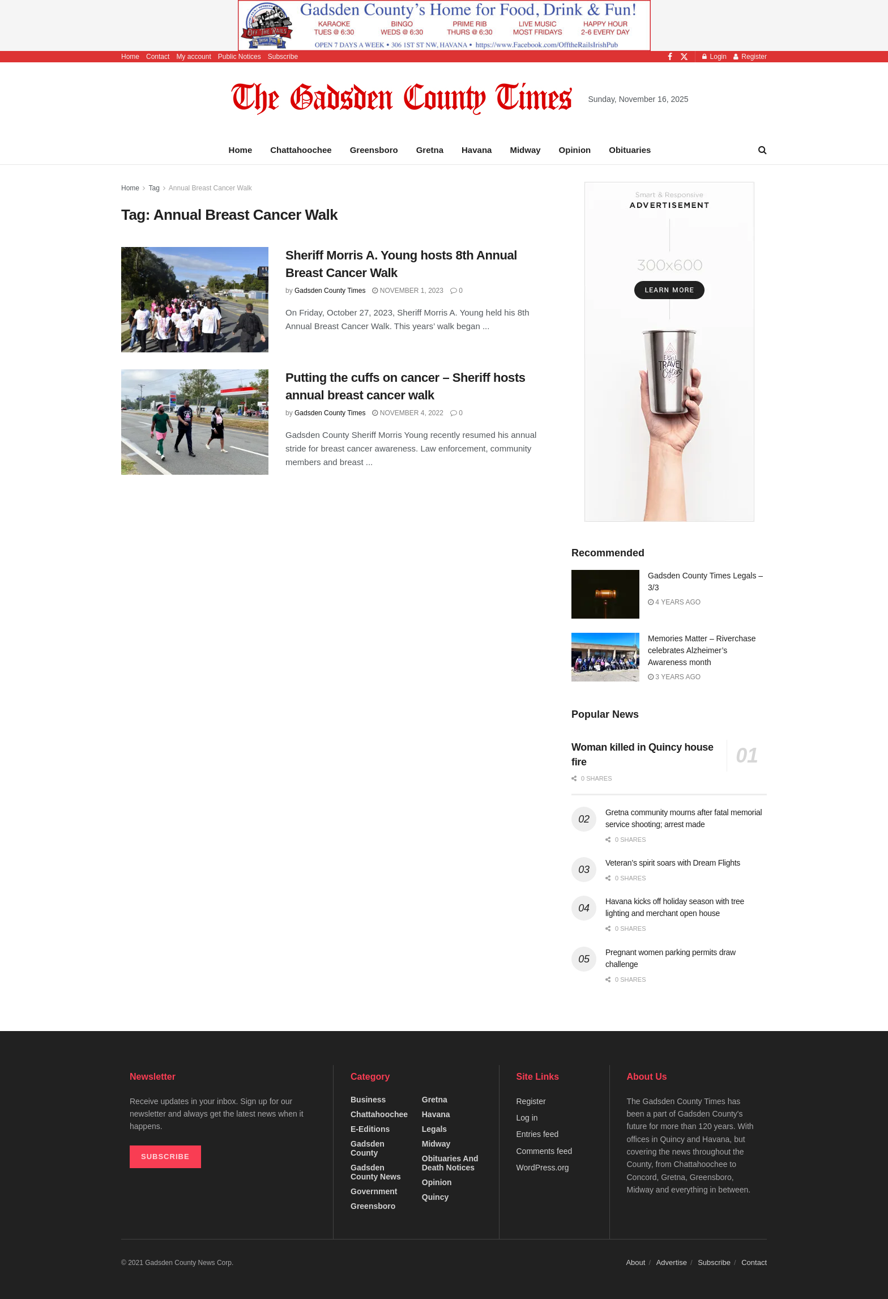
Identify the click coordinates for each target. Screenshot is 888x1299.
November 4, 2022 (407, 413)
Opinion (575, 150)
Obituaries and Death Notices (450, 1163)
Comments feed (544, 1151)
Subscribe (283, 57)
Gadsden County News (376, 1172)
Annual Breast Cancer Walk (210, 188)
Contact (157, 57)
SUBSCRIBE (165, 1156)
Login (714, 57)
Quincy (435, 1197)
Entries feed (537, 1134)
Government (374, 1191)
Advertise (671, 1262)
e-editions (370, 1129)
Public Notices (239, 57)
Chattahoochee (300, 150)
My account (193, 57)
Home (130, 57)
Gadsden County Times (329, 291)
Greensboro (374, 150)
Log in (527, 1117)
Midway (525, 150)
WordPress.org (542, 1167)
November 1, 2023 (407, 291)
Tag (153, 188)
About (635, 1262)
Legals (434, 1129)
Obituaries (630, 150)
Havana (477, 150)
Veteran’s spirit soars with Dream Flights (672, 862)
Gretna (429, 150)
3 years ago (674, 677)
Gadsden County (368, 1148)
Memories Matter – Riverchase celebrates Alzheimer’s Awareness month (702, 650)
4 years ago (674, 602)
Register (750, 57)
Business (368, 1099)
